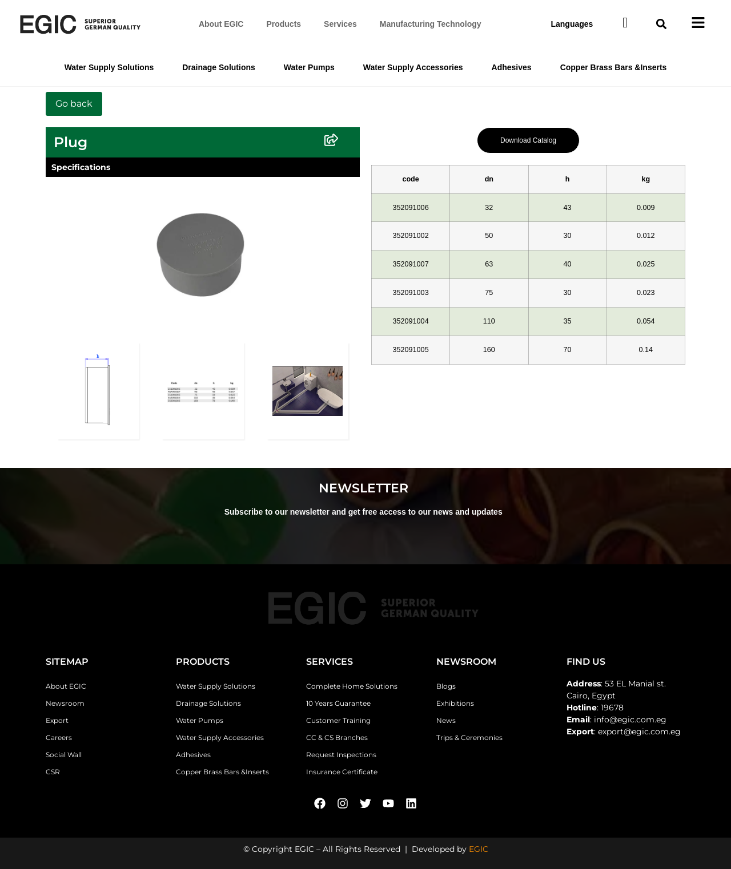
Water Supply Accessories (413, 67)
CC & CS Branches (337, 737)
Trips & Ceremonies (469, 737)
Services (340, 24)
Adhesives (512, 67)
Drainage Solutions (218, 67)
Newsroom (65, 703)
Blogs (446, 686)
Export (57, 720)
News (446, 720)
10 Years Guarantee (338, 703)
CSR (53, 771)
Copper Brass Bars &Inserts (613, 67)
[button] (661, 24)
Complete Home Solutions (351, 686)
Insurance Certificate (341, 771)
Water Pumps (309, 67)
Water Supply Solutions (109, 67)
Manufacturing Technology (430, 24)
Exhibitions (455, 703)
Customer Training (338, 720)
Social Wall (64, 754)
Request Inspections (341, 754)
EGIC (478, 849)
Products (283, 24)
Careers (59, 737)
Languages (572, 24)
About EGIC (221, 24)
